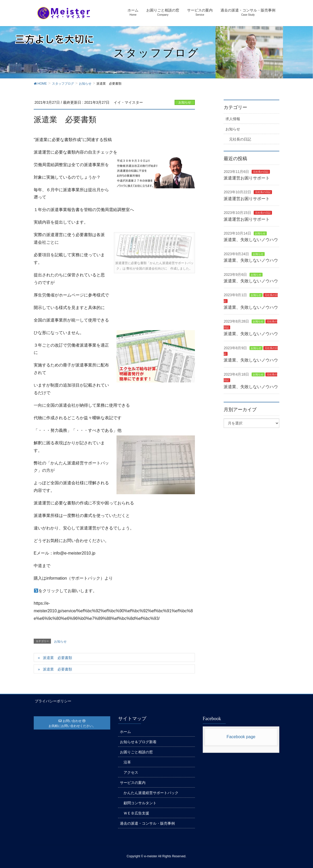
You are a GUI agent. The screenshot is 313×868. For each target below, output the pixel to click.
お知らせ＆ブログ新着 (138, 741)
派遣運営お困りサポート (247, 178)
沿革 (127, 761)
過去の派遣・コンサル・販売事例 (147, 822)
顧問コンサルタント (140, 802)
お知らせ (184, 102)
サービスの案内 (133, 782)
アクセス (131, 772)
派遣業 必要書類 (57, 658)
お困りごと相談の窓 (136, 751)
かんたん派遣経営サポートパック (151, 792)
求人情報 (232, 119)
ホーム (125, 731)
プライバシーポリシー (52, 700)
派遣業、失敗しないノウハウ (251, 239)
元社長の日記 (240, 139)
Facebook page (241, 736)
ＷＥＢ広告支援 (136, 812)
